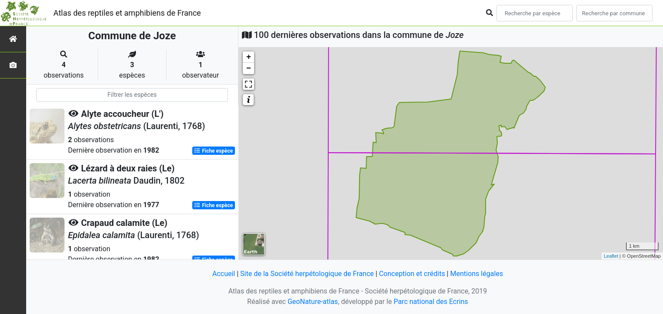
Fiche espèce (213, 151)
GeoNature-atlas (313, 301)
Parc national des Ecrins (431, 301)
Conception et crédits (412, 274)
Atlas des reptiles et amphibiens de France (127, 12)
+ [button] (248, 57)
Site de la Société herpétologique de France (307, 274)
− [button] (248, 68)
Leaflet (611, 256)
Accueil (223, 274)
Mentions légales (476, 274)
